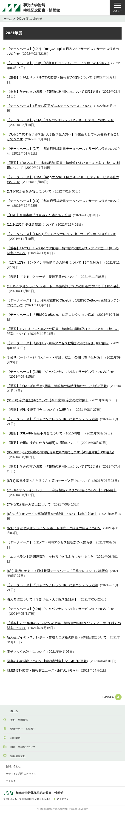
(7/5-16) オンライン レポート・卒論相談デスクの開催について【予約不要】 (61, 490)
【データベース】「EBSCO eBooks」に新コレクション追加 (51, 314)
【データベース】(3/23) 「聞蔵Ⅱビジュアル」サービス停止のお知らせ (58, 63)
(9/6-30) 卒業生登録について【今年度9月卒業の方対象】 (47, 400)
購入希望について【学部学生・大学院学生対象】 (42, 599)
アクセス (11, 781)
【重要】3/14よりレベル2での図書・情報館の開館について (49, 77)
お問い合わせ (13, 766)
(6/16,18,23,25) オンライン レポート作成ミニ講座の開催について (54, 528)
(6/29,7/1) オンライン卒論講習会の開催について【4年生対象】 (52, 514)
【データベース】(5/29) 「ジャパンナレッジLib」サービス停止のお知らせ (60, 609)
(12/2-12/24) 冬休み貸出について (30, 224)
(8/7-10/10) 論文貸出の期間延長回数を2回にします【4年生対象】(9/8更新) (60, 452)
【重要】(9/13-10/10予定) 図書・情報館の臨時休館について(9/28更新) (57, 386)
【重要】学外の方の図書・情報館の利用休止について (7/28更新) (53, 466)
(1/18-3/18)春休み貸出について (29, 191)
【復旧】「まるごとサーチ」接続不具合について (42, 277)
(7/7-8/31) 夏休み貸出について (29, 504)
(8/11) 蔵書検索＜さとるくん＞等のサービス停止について (48, 481)
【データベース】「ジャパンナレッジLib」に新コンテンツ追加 (52, 419)
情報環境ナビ (18, 756)
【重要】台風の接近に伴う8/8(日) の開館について (43, 443)
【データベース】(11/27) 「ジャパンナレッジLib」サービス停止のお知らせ (61, 234)
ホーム (7, 18)
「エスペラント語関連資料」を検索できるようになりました (50, 556)
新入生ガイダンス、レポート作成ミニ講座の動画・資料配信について (57, 637)
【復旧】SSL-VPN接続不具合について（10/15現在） (45, 433)
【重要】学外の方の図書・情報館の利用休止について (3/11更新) (53, 91)
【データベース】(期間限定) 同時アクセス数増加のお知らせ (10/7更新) (58, 343)
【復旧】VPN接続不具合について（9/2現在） (40, 409)
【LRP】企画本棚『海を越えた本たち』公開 (39, 215)
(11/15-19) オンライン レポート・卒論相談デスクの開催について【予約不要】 (63, 286)
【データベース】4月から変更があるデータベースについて (49, 106)
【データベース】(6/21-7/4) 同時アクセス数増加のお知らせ (50, 542)
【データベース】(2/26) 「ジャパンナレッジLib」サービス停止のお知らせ (60, 120)
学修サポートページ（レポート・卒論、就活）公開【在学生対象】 (55, 357)
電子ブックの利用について (26, 651)
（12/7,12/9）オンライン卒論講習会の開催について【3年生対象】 (54, 262)
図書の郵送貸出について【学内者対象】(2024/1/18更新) (47, 661)
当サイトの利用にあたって (21, 773)
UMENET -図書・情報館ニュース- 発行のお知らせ (43, 670)
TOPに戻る (112, 697)
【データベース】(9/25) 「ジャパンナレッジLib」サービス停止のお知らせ (60, 371)
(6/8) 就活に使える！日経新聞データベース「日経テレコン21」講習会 (57, 571)
